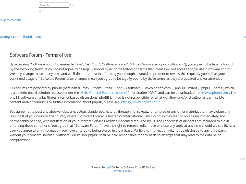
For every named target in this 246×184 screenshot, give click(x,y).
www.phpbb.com (216, 92)
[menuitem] (40, 11)
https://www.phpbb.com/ (140, 102)
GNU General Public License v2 (104, 92)
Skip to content (10, 20)
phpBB (109, 167)
